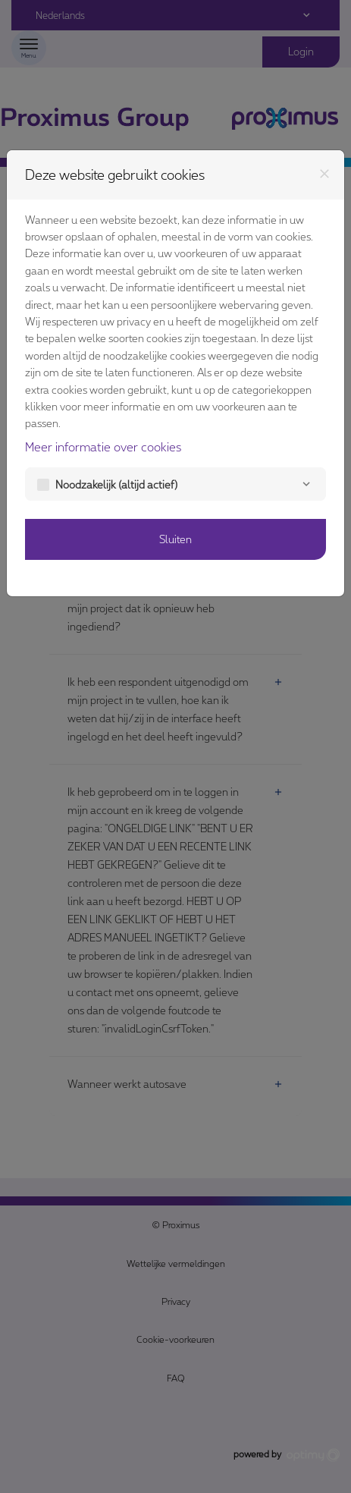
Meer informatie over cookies (103, 446)
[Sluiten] (324, 173)
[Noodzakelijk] (306, 484)
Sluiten (175, 539)
